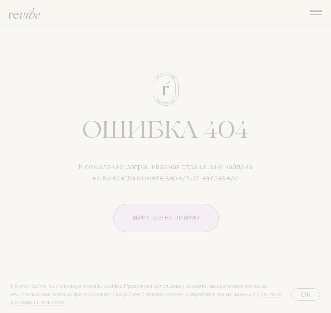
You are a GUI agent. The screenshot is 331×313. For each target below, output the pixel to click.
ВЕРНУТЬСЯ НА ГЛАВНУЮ (166, 218)
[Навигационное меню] (316, 13)
